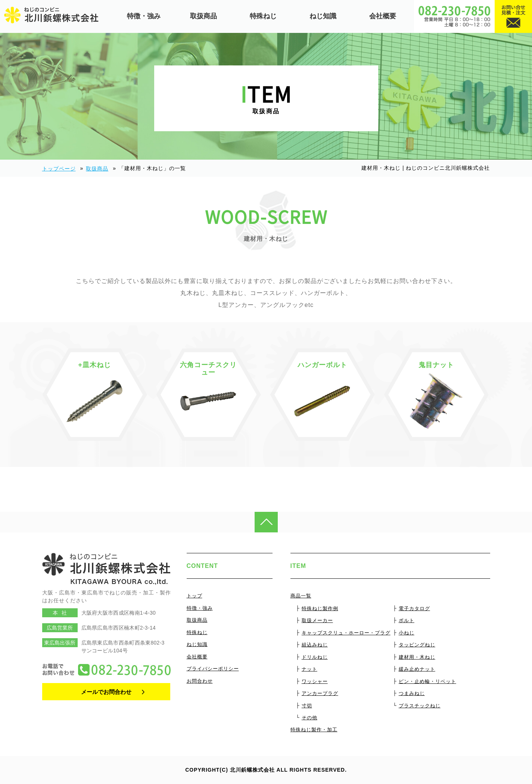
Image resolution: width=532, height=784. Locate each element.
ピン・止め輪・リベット (427, 681)
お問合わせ (200, 681)
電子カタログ (414, 608)
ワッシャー (315, 681)
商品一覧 (300, 596)
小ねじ (406, 633)
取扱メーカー (317, 620)
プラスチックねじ (420, 705)
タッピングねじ (417, 645)
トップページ (59, 169)
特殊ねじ (263, 16)
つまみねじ (412, 693)
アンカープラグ (320, 693)
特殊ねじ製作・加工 (313, 729)
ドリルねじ (315, 657)
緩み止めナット (417, 669)
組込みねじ (315, 645)
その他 (309, 717)
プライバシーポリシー (213, 668)
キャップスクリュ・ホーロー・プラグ (346, 633)
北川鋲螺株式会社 (252, 770)
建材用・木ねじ (417, 657)
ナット (309, 669)
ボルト (406, 620)
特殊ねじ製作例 (320, 608)
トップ (194, 596)
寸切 (307, 705)
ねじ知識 (322, 16)
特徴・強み (144, 16)
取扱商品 (203, 16)
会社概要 (382, 16)
